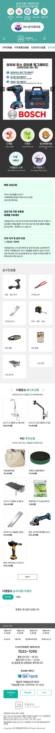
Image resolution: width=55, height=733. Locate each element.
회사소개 (7, 639)
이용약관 (18, 639)
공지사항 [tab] (8, 597)
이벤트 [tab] (18, 597)
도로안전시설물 (38, 47)
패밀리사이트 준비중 (7, 632)
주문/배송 (27, 692)
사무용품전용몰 (21, 47)
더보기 (27, 577)
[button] (16, 159)
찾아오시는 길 (46, 639)
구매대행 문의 (10, 694)
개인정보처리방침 (31, 639)
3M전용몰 (7, 47)
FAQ (44, 692)
